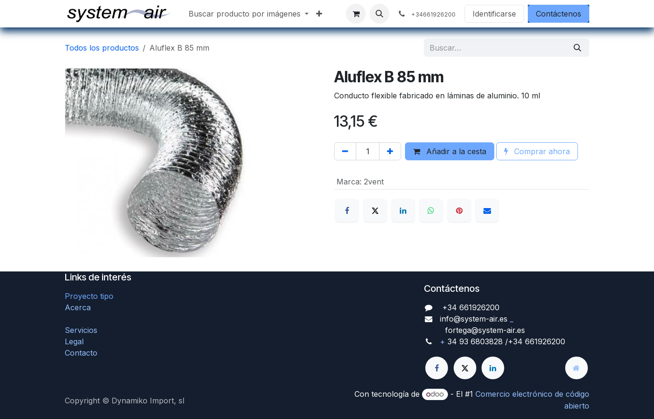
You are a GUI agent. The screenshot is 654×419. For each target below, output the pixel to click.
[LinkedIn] (403, 210)
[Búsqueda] (577, 48)
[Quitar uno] (345, 151)
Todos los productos (102, 47)
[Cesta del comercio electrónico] (356, 14)
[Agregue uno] (390, 151)
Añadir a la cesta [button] (449, 151)
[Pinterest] (459, 210)
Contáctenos (558, 13)
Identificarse (494, 13)
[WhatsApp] (431, 210)
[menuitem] (248, 13)
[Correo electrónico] (487, 210)
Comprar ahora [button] (537, 151)
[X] (375, 210)
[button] (379, 14)
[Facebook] (347, 210)
